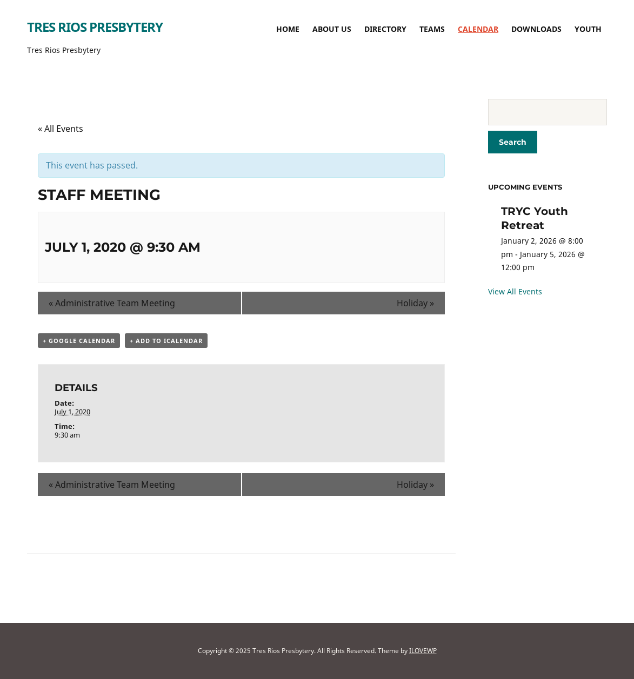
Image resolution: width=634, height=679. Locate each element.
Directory (385, 29)
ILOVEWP (423, 650)
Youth (588, 29)
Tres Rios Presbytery (95, 27)
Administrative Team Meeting (112, 303)
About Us (331, 29)
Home (287, 29)
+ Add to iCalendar (166, 341)
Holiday (415, 303)
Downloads (536, 29)
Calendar (478, 29)
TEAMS (432, 29)
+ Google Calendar (79, 341)
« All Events (60, 129)
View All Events (515, 291)
